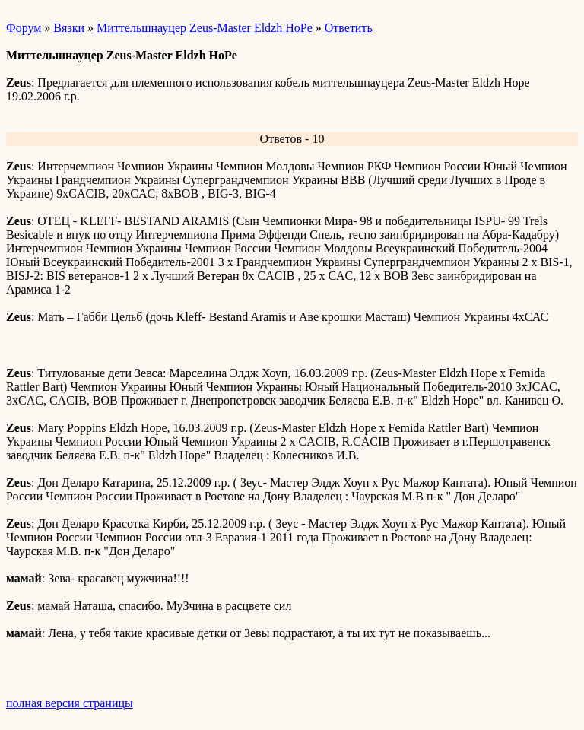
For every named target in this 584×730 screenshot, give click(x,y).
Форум (23, 27)
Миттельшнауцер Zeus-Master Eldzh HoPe (205, 27)
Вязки (68, 27)
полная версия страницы (69, 703)
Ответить (349, 27)
